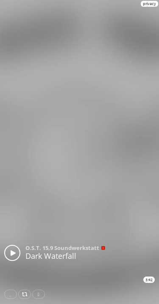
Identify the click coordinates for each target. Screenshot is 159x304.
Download (40, 294)
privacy (149, 3)
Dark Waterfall (50, 256)
